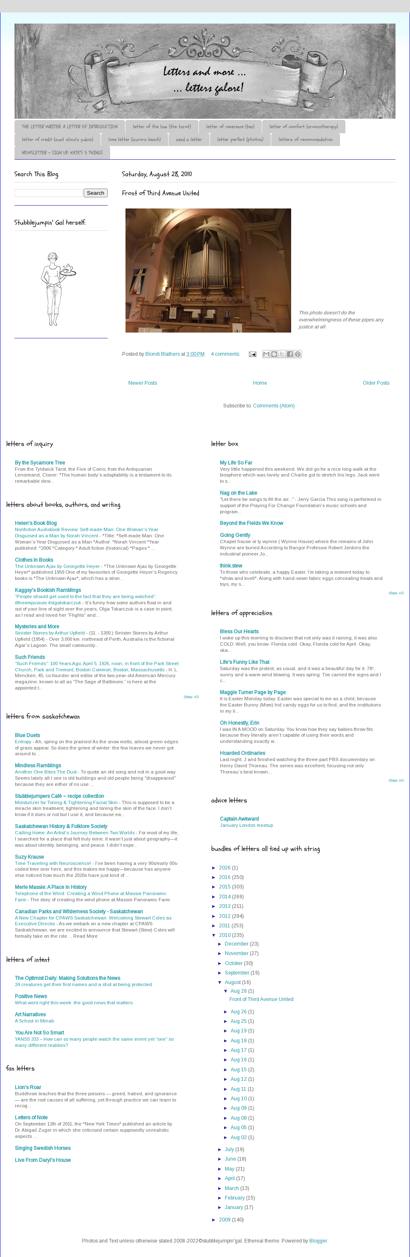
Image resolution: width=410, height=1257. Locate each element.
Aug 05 (239, 1127)
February (235, 1198)
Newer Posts (142, 383)
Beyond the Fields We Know (251, 523)
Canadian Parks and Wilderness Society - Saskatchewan (79, 912)
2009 (225, 1220)
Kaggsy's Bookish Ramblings (48, 590)
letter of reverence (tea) (230, 126)
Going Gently (235, 535)
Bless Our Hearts (239, 631)
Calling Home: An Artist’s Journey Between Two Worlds (75, 832)
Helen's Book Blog (36, 523)
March (232, 1188)
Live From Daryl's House (43, 1160)
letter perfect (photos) (240, 139)
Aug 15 (239, 1070)
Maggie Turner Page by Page (253, 692)
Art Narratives (30, 1015)
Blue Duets (27, 735)
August (233, 982)
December (237, 944)
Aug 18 (239, 1041)
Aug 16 (239, 1060)
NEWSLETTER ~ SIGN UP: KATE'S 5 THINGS (62, 152)
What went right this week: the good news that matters (74, 1002)
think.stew (231, 566)
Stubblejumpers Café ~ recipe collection (59, 796)
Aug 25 (239, 1021)
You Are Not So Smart (39, 1033)
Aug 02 (239, 1137)
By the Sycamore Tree (40, 463)
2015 (225, 887)
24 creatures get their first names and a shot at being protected (83, 984)
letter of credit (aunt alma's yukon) (57, 139)
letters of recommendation (306, 139)
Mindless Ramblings (38, 766)
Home (260, 383)
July (230, 1149)
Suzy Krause (29, 857)
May (230, 1169)
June (231, 1159)
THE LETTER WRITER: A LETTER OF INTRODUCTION (70, 126)
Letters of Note (31, 1118)
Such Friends (30, 657)
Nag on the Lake (238, 493)
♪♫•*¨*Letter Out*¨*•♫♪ (138, 46)
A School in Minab (34, 1020)
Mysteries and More (37, 627)
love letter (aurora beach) (135, 139)
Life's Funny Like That (244, 662)
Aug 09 (239, 1108)
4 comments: (226, 354)
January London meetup (246, 825)
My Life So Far (236, 463)
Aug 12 (239, 1079)
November (237, 953)
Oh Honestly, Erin (239, 723)
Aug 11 (239, 1089)
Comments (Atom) (274, 406)
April (230, 1178)
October (234, 963)
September (238, 973)
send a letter (189, 139)
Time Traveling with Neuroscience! (53, 863)
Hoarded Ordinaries (242, 753)
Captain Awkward (239, 819)
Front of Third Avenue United (160, 193)
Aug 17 (239, 1050)
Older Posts (376, 383)
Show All (191, 697)
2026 (225, 868)
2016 (225, 877)
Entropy (24, 741)
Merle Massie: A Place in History (51, 887)
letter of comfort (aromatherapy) (304, 126)
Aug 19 (239, 1031)
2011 (225, 926)
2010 (225, 935)
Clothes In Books (34, 560)
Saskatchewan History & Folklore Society (61, 826)
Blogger (318, 1241)
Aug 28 (239, 991)
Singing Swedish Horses (42, 1148)
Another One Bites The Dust (46, 771)
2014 (225, 897)
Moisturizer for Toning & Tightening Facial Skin (67, 802)
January (234, 1207)
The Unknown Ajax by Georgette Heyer (58, 566)
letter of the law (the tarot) (162, 126)
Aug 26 (239, 1012)
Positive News (31, 996)
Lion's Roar (28, 1087)
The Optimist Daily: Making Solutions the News (67, 978)
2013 (225, 906)
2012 (225, 916)
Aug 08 (239, 1118)
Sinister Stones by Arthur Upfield (50, 632)
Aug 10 (239, 1098)
